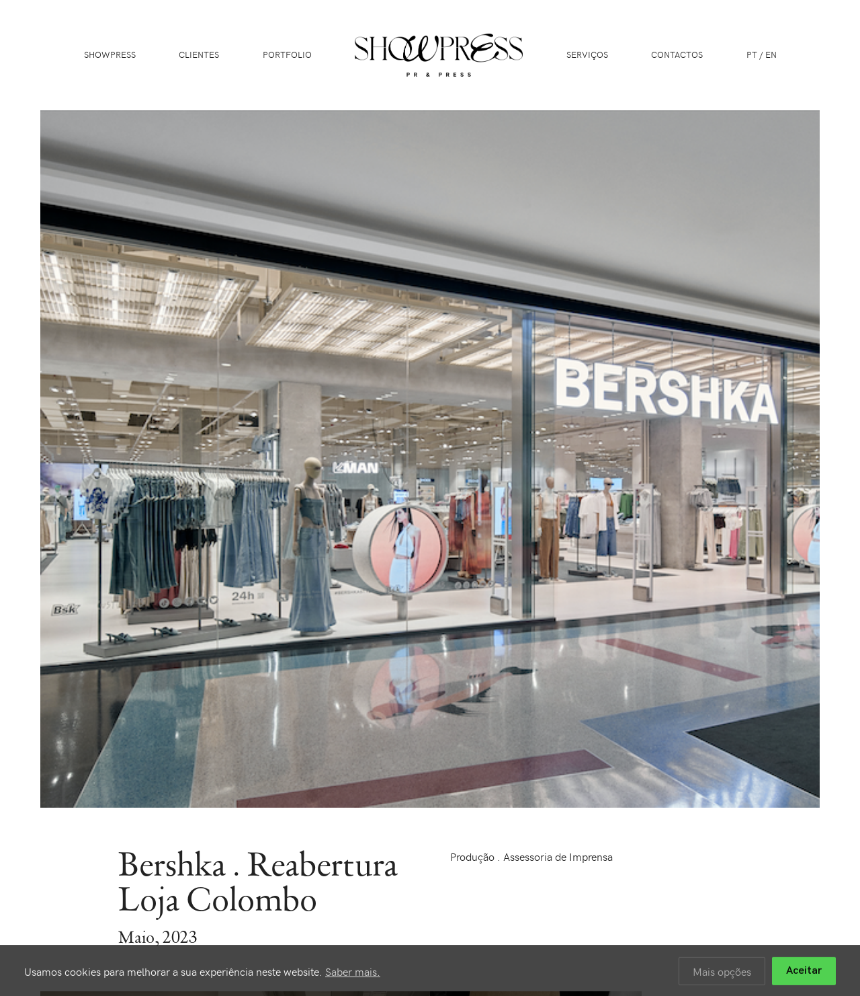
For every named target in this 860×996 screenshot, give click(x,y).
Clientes (199, 54)
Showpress (110, 54)
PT (751, 54)
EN (771, 54)
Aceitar (804, 972)
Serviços (587, 54)
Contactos (677, 54)
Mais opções (722, 973)
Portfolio (287, 54)
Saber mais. (352, 973)
